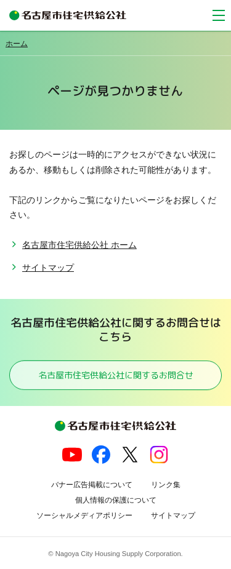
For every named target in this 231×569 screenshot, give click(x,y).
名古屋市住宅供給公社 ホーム (79, 245)
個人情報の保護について (115, 500)
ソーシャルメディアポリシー (84, 515)
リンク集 (165, 484)
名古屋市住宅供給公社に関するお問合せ (115, 375)
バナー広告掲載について (91, 484)
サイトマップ (48, 268)
